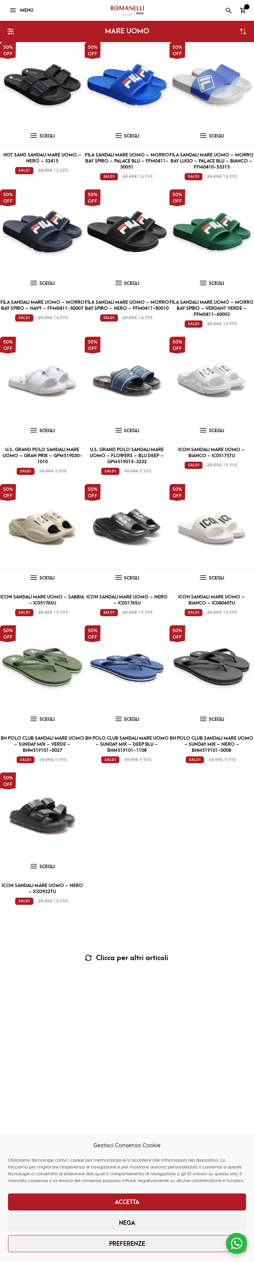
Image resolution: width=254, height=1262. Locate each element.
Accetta (127, 1202)
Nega (127, 1223)
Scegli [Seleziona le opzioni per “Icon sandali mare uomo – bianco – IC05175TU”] (216, 430)
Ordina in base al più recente (243, 31)
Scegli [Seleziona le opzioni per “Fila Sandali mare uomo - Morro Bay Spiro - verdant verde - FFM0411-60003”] (216, 283)
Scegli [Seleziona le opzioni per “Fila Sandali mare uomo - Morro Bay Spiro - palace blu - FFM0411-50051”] (131, 136)
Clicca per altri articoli (131, 958)
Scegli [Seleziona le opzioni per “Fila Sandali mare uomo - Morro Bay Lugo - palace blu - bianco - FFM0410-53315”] (216, 136)
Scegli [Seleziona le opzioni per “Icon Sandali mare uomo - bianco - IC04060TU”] (216, 578)
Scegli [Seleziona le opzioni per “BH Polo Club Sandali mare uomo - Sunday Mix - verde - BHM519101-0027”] (47, 719)
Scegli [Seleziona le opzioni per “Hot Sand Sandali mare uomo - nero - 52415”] (47, 136)
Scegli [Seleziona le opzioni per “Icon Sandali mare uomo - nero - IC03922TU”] (47, 866)
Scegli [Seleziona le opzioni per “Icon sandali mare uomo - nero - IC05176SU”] (131, 578)
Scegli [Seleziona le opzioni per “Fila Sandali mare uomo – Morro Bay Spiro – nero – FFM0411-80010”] (131, 283)
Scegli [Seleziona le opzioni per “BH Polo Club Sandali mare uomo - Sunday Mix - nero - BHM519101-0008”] (216, 719)
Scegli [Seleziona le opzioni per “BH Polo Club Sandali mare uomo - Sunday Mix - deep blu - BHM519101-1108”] (131, 719)
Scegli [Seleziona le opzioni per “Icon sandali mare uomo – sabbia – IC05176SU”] (47, 578)
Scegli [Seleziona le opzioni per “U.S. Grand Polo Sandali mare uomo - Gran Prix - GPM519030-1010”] (47, 430)
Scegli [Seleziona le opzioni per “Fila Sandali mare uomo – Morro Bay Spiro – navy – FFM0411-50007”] (47, 283)
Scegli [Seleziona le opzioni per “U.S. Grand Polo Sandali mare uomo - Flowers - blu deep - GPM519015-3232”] (131, 430)
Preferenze (127, 1243)
